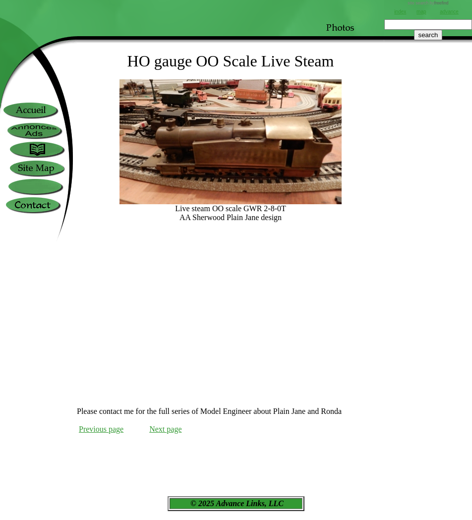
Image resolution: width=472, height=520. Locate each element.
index (400, 11)
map (421, 11)
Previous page (101, 429)
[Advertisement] (428, 238)
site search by (428, 2)
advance (449, 11)
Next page (165, 429)
